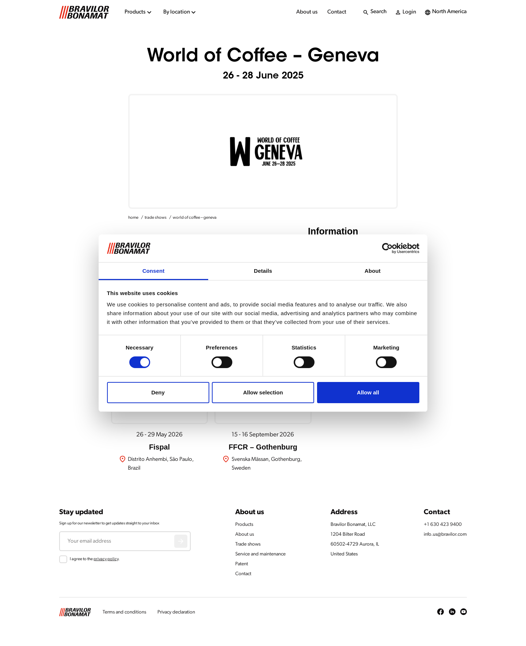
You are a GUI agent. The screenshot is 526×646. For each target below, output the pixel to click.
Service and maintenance (260, 554)
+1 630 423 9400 (443, 524)
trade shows (156, 217)
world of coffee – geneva (195, 217)
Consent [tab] (153, 271)
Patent (241, 564)
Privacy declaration (176, 612)
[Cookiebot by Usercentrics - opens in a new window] (387, 248)
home (133, 217)
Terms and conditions (124, 612)
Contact (336, 12)
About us (306, 12)
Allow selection (263, 392)
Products (244, 524)
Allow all (368, 392)
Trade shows (247, 544)
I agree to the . (94, 559)
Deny (158, 392)
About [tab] (373, 271)
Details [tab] (263, 271)
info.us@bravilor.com (445, 534)
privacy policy (106, 559)
